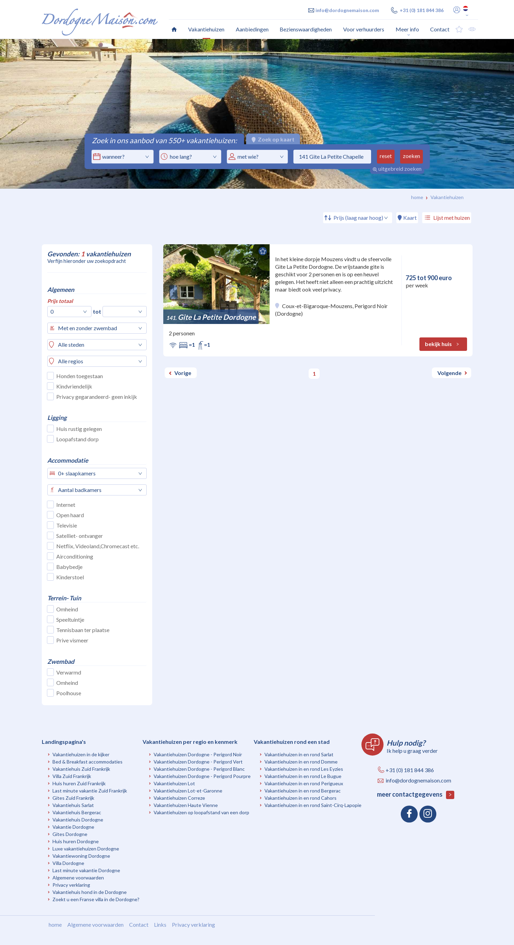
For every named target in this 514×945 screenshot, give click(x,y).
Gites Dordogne (69, 834)
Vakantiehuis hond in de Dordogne (89, 892)
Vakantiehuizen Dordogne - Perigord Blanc (199, 769)
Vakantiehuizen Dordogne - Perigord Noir (198, 754)
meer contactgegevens (415, 794)
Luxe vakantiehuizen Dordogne (85, 849)
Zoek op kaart (273, 139)
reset (386, 155)
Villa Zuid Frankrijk (71, 776)
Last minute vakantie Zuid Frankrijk (89, 791)
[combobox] (190, 156)
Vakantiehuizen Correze (179, 798)
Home (417, 197)
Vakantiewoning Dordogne (81, 856)
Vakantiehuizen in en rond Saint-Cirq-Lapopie (312, 805)
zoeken (411, 155)
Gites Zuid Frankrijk (73, 798)
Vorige (182, 373)
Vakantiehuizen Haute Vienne (186, 805)
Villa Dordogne (68, 863)
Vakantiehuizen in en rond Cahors (300, 798)
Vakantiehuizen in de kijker (80, 754)
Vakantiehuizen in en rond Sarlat (298, 754)
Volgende (449, 373)
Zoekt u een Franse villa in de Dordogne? (95, 899)
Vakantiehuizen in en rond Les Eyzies (303, 769)
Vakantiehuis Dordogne (77, 820)
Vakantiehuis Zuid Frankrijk (81, 769)
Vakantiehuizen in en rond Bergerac (302, 791)
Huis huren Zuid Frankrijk (79, 783)
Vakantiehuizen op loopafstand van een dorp (201, 812)
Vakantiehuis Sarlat (73, 805)
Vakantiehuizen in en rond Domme (301, 762)
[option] (257, 114)
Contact (138, 924)
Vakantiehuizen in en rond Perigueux (303, 783)
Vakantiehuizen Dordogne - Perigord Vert (198, 762)
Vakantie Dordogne (73, 827)
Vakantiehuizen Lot (174, 783)
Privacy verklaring (71, 885)
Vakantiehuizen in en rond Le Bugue (302, 776)
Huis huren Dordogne (75, 841)
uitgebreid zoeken (397, 168)
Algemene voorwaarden (78, 877)
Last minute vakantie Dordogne (86, 870)
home (55, 924)
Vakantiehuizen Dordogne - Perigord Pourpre (202, 776)
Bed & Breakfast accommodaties (87, 762)
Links (160, 924)
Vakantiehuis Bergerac (76, 812)
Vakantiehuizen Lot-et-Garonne (188, 791)
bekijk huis (443, 344)
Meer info (407, 29)
